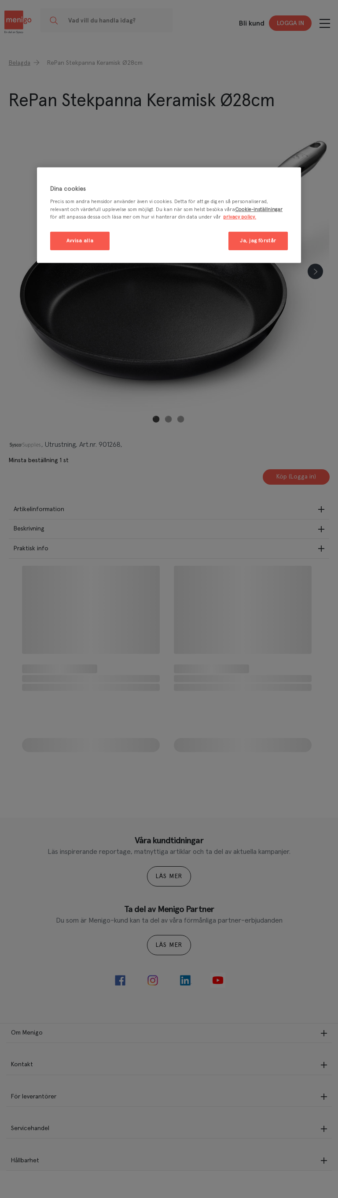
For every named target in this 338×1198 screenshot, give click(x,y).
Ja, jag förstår (258, 240)
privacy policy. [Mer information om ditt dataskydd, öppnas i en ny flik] (239, 216)
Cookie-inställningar (259, 209)
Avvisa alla (79, 240)
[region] (169, 215)
